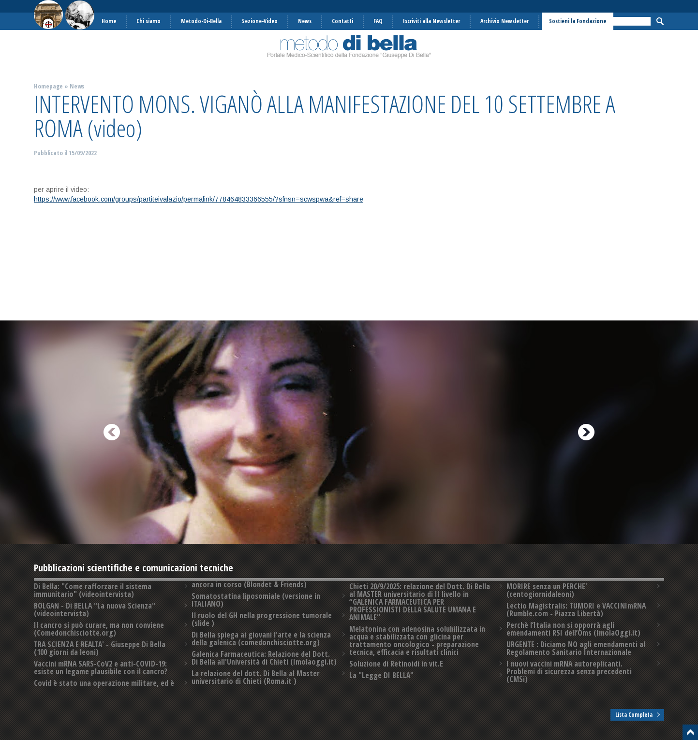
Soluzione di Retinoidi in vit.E (396, 663)
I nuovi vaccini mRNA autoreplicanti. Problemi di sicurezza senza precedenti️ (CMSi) (569, 671)
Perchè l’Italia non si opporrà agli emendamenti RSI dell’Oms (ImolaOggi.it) (573, 629)
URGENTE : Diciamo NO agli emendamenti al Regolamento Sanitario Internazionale (575, 648)
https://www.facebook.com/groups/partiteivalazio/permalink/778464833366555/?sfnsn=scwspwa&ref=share (198, 199)
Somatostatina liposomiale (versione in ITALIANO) (256, 600)
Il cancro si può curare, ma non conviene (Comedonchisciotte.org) (99, 629)
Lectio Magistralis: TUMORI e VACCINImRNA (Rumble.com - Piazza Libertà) (576, 609)
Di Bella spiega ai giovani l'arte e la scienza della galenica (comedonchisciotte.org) (261, 638)
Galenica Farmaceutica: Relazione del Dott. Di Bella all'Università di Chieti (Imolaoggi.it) (264, 658)
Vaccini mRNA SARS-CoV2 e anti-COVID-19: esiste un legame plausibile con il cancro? (100, 667)
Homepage (48, 86)
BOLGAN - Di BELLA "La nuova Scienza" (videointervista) (94, 609)
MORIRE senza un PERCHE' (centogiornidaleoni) (546, 590)
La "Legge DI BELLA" (381, 675)
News (77, 86)
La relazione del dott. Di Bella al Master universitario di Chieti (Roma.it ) (256, 677)
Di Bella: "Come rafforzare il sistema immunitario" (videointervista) (92, 590)
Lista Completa (634, 715)
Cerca (659, 21)
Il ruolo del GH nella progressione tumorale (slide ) (262, 619)
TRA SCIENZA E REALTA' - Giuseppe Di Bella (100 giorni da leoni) (99, 648)
